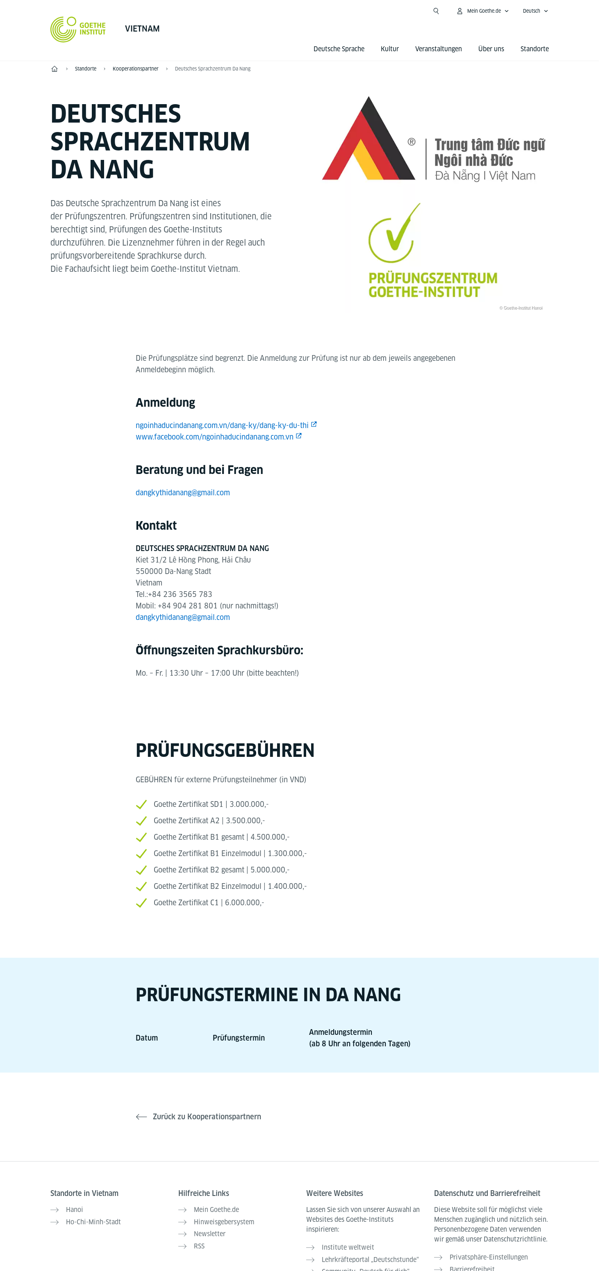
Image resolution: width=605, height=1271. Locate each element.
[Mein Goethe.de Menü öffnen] (482, 11)
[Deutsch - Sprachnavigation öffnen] (536, 11)
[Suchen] (436, 11)
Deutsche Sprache (339, 49)
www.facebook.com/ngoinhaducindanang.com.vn (214, 437)
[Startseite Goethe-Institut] (78, 29)
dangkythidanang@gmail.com (183, 492)
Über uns (491, 49)
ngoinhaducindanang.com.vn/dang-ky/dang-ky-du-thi (222, 425)
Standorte (535, 49)
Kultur (390, 49)
